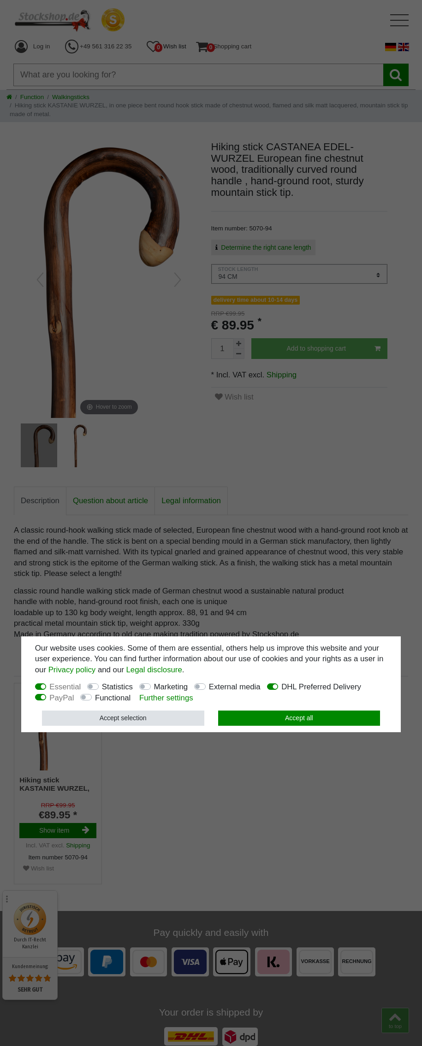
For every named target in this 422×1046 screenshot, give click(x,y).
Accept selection (123, 718)
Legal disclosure (154, 669)
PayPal (61, 697)
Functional (113, 697)
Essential (65, 686)
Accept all (299, 718)
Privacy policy (72, 669)
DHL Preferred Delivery (321, 686)
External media (235, 686)
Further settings (166, 697)
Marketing (171, 686)
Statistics (117, 686)
